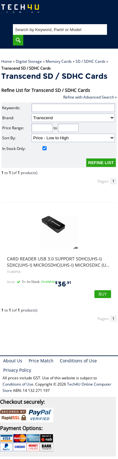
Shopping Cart (107, 11)
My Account (88, 11)
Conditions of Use (78, 361)
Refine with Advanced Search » (90, 97)
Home (6, 61)
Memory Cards (59, 61)
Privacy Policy (17, 370)
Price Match (41, 361)
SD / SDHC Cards (90, 61)
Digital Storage (29, 61)
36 (63, 284)
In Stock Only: (24, 148)
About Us (12, 361)
